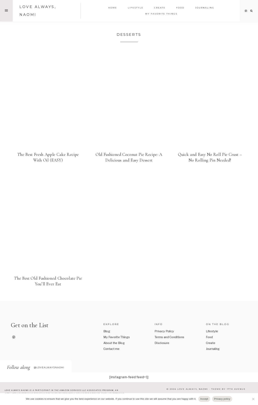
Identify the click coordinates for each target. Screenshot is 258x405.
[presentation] (48, 98)
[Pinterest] (246, 10)
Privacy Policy (164, 331)
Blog (106, 331)
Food (209, 337)
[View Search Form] (251, 11)
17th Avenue (236, 389)
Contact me (111, 349)
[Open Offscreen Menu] (6, 11)
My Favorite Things (161, 14)
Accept (204, 398)
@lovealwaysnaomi (49, 367)
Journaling (213, 349)
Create (159, 7)
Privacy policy (222, 398)
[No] (253, 399)
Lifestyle (212, 331)
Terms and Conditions (169, 337)
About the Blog (114, 343)
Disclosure (162, 343)
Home (112, 7)
